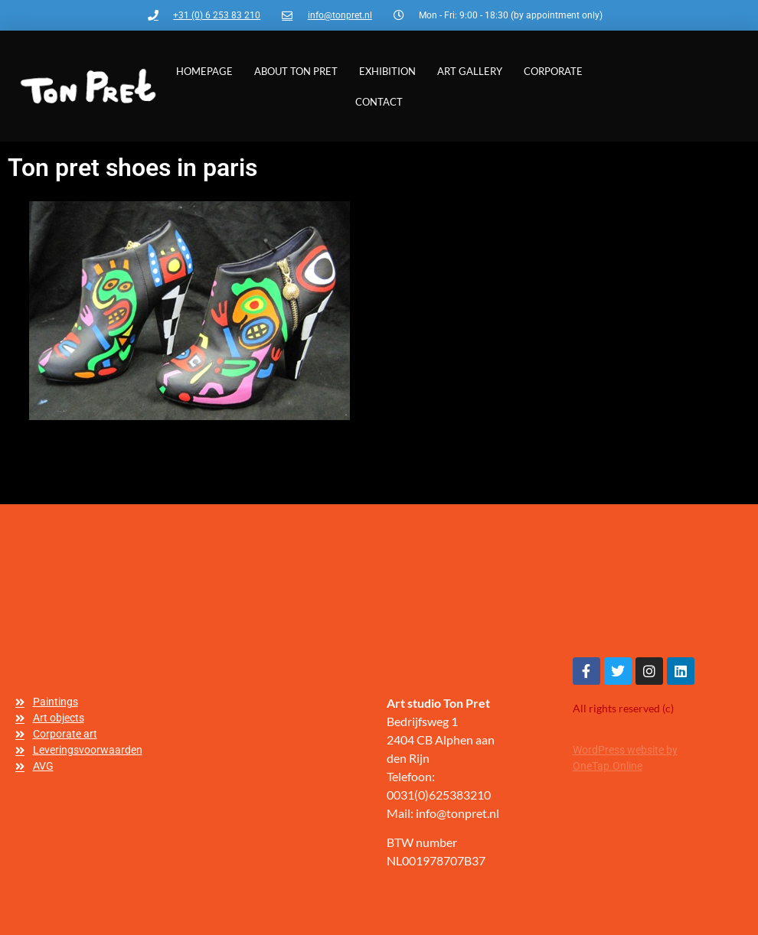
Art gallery (469, 71)
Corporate (553, 71)
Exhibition (387, 71)
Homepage (204, 71)
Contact (379, 102)
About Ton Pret (296, 71)
